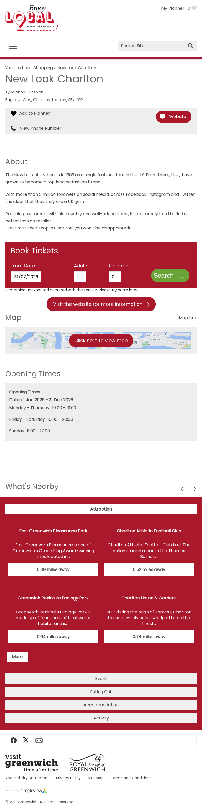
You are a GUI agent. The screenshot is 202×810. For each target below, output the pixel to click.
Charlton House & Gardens (148, 598)
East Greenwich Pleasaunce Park (53, 531)
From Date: (23, 265)
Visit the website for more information (98, 304)
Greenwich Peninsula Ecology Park (53, 598)
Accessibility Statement (27, 778)
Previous (195, 489)
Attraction (101, 509)
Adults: (82, 265)
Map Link (188, 318)
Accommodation (101, 705)
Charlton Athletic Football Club (149, 531)
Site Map (96, 778)
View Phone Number (41, 128)
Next (182, 489)
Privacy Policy (68, 778)
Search (164, 275)
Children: (119, 265)
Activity (101, 718)
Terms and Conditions (131, 778)
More (17, 657)
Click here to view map (101, 340)
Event (101, 679)
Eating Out (101, 692)
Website (177, 116)
